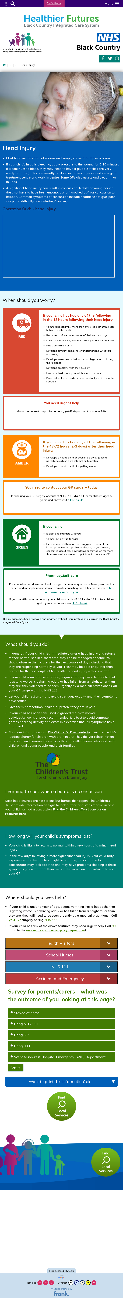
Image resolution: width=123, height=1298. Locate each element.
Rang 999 (20, 1045)
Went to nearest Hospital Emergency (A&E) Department (58, 1056)
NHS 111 (51, 919)
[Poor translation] (12, 1241)
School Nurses (59, 954)
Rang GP (19, 1034)
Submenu (6, 3)
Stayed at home (25, 1012)
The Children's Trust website (69, 732)
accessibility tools (61, 1270)
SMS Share (54, 3)
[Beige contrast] (82, 1282)
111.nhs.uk (75, 499)
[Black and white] (70, 1282)
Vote (16, 1067)
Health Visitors (59, 942)
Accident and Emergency (60, 978)
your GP (15, 919)
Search (12, 3)
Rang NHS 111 (24, 1023)
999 (115, 926)
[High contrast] (88, 1282)
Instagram (117, 58)
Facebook (103, 58)
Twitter (110, 58)
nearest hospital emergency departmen (55, 930)
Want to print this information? (59, 1081)
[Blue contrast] (76, 1282)
